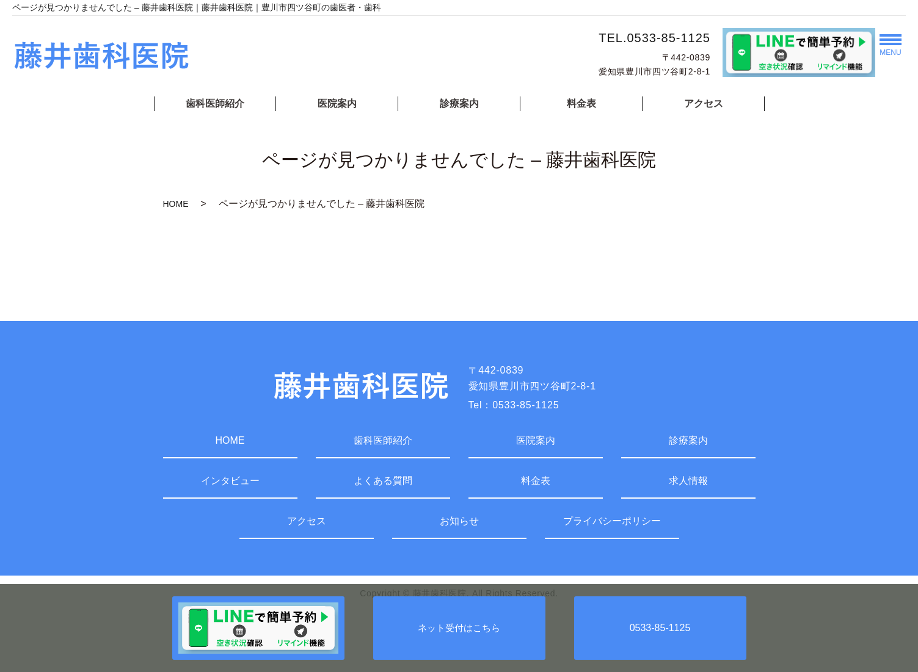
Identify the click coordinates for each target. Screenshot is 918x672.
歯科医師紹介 (215, 103)
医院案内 (337, 103)
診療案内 (459, 103)
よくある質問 (383, 480)
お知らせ (459, 521)
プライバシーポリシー (612, 521)
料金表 (581, 103)
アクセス (703, 103)
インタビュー (230, 480)
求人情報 (688, 480)
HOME (176, 204)
